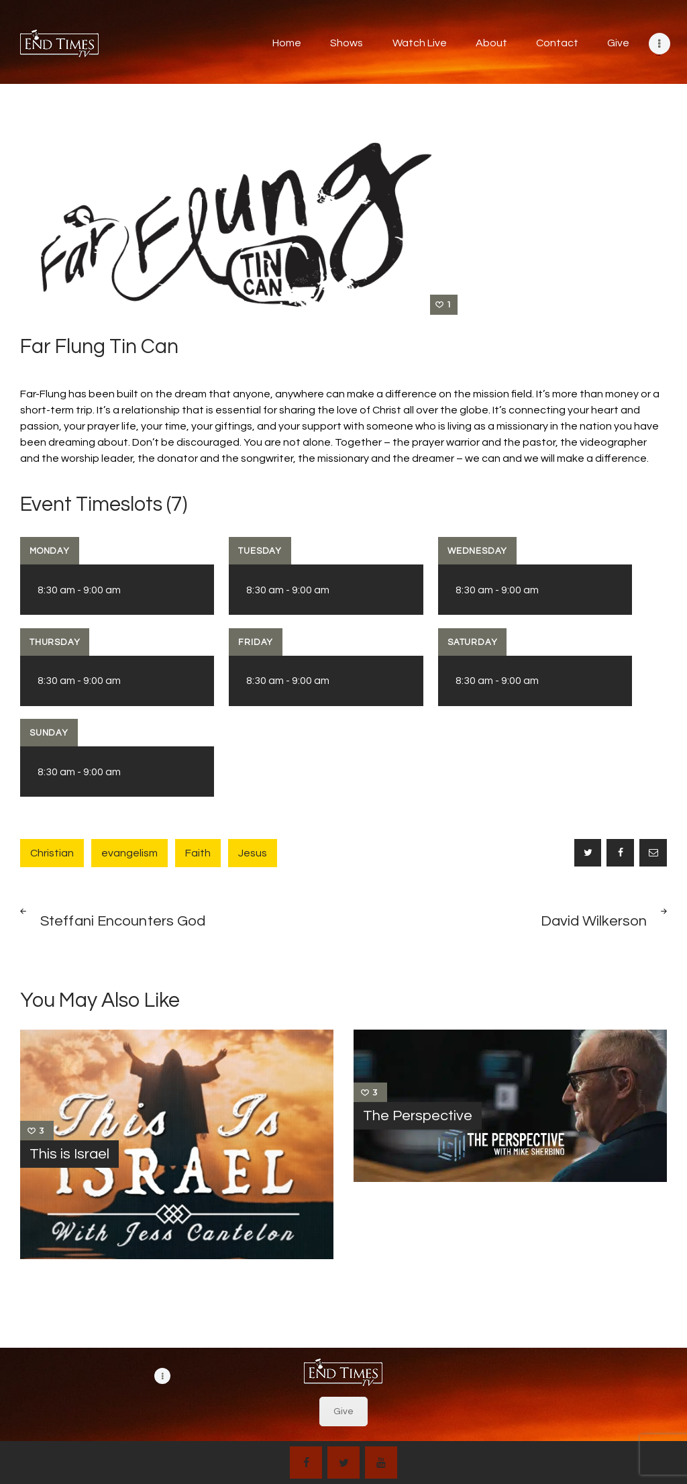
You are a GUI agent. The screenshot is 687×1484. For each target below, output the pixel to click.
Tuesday (260, 551)
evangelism (129, 853)
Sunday (49, 733)
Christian (52, 853)
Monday (50, 551)
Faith (198, 853)
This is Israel (69, 1154)
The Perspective (417, 1115)
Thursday (55, 642)
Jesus (252, 853)
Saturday (472, 642)
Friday (255, 642)
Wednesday (477, 551)
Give (343, 1411)
